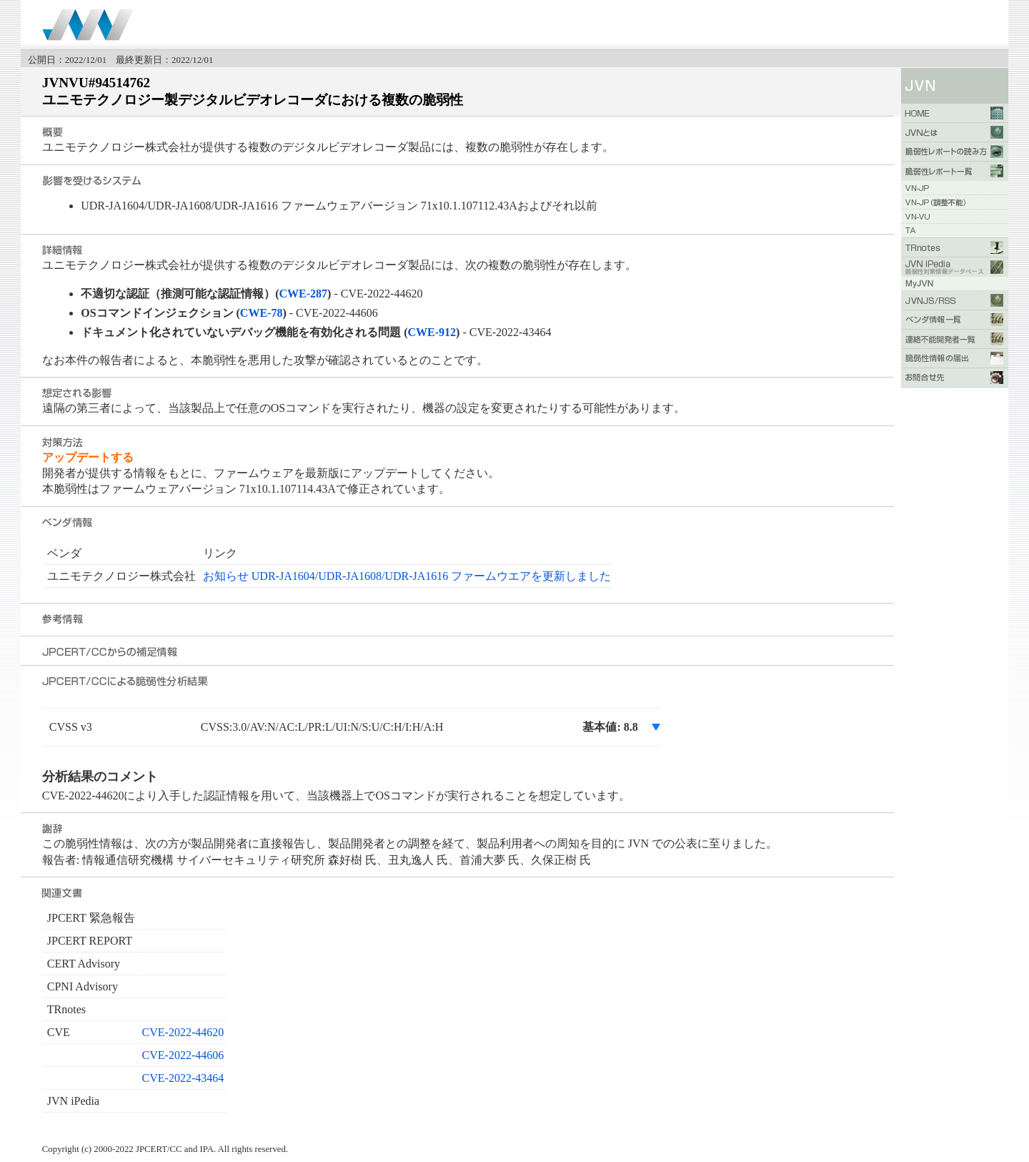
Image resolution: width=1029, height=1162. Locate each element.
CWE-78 (261, 313)
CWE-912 (432, 332)
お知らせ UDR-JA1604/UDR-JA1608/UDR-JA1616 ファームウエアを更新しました (407, 576)
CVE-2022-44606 (183, 1055)
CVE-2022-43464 (183, 1078)
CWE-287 (303, 293)
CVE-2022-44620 (183, 1032)
